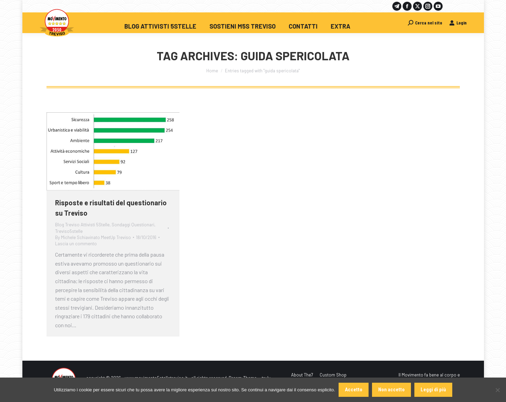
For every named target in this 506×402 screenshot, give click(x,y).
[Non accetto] (497, 389)
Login (458, 22)
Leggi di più (433, 389)
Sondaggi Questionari (133, 224)
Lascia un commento (76, 243)
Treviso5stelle (69, 231)
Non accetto (391, 389)
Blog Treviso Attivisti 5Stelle (82, 224)
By (93, 237)
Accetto (353, 389)
